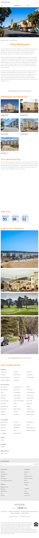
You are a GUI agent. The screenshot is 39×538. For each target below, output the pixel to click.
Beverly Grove (4, 422)
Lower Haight (17, 395)
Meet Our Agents (28, 478)
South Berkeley (30, 377)
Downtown (3, 398)
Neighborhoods (17, 5)
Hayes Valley (3, 409)
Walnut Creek (4, 453)
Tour (2, 493)
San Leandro (30, 374)
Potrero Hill (29, 400)
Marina (15, 403)
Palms (15, 430)
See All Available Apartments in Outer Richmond (19, 91)
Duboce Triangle (5, 400)
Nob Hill (16, 411)
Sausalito (3, 446)
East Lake (16, 372)
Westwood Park (30, 414)
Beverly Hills (3, 425)
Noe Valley (16, 414)
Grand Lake (16, 377)
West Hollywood (30, 427)
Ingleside (3, 414)
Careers (26, 484)
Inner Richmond (17, 387)
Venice (28, 425)
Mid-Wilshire (17, 427)
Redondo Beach (17, 433)
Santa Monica (30, 422)
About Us (26, 472)
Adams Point (4, 372)
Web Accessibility (15, 513)
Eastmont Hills (17, 374)
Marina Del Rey (17, 425)
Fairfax (2, 440)
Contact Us (27, 495)
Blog (25, 474)
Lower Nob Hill (17, 398)
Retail (25, 480)
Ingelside (3, 411)
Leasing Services (28, 476)
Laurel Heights (17, 392)
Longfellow (16, 380)
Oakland (3, 476)
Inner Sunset (17, 389)
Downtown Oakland (5, 380)
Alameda (3, 374)
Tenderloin (29, 409)
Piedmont (29, 372)
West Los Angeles (31, 430)
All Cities (3, 472)
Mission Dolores (17, 409)
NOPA (28, 387)
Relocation (26, 482)
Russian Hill (29, 403)
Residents (26, 493)
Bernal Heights (4, 389)
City (2, 5)
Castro (2, 392)
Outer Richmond (13, 40)
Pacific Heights (30, 398)
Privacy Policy (4, 511)
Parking (2, 495)
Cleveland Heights (5, 377)
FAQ (25, 491)
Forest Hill (3, 403)
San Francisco (4, 474)
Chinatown (3, 395)
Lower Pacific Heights (19, 400)
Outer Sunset (30, 395)
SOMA (28, 406)
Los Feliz (16, 422)
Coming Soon (4, 491)
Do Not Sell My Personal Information (29, 511)
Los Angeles (3, 433)
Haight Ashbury (4, 406)
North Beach (30, 389)
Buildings (3, 489)
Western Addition (31, 411)
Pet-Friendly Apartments (6, 480)
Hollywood (3, 430)
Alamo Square (4, 387)
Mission (15, 406)
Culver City (3, 427)
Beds (28, 5)
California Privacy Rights (14, 511)
